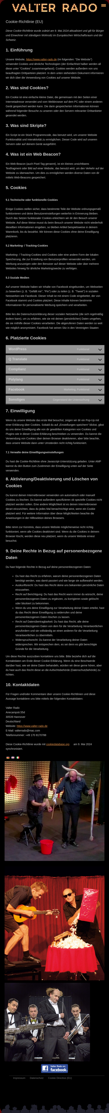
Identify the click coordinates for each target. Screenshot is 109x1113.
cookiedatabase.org (57, 744)
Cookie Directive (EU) (60, 1078)
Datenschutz (36, 1078)
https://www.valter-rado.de (41, 59)
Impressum (19, 1078)
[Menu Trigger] (103, 5)
